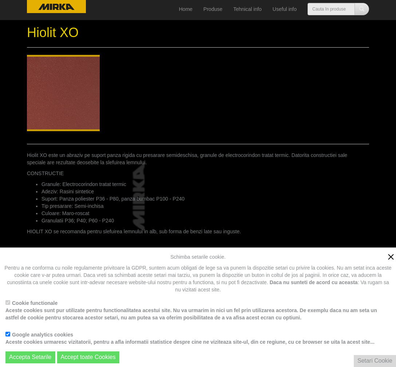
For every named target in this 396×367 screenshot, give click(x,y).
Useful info (285, 9)
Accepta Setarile (30, 357)
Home (186, 9)
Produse (212, 9)
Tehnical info (247, 9)
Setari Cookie (374, 361)
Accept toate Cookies (88, 357)
